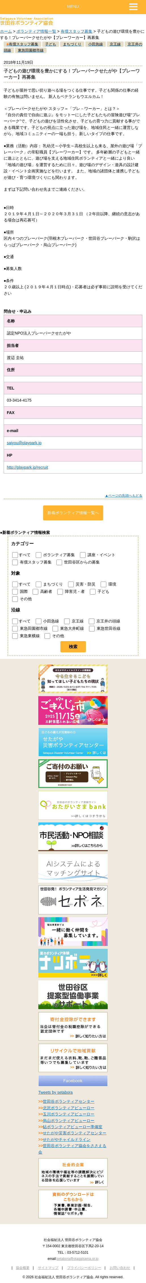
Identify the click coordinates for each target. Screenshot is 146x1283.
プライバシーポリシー (84, 1268)
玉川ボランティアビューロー (68, 1114)
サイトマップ (48, 1268)
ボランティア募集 (55, 555)
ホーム (6, 31)
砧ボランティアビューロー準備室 (72, 1126)
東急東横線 (26, 636)
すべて (21, 555)
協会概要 (22, 1268)
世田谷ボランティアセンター (68, 1101)
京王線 (74, 621)
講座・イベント (97, 555)
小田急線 (47, 621)
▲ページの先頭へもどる (123, 496)
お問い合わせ (120, 1268)
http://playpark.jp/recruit (27, 467)
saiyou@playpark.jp (24, 443)
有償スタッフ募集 (76, 31)
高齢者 (42, 592)
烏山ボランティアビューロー (68, 1120)
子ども (99, 592)
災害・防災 (82, 584)
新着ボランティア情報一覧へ (73, 512)
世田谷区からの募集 (78, 562)
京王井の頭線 (104, 621)
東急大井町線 (68, 628)
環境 (108, 584)
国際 (20, 592)
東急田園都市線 (30, 628)
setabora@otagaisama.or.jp (77, 1259)
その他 (22, 599)
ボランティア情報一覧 (36, 31)
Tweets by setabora (55, 1092)
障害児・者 (71, 592)
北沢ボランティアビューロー (68, 1108)
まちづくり (49, 584)
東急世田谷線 (104, 628)
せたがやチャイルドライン (66, 1139)
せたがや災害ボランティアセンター (74, 1133)
